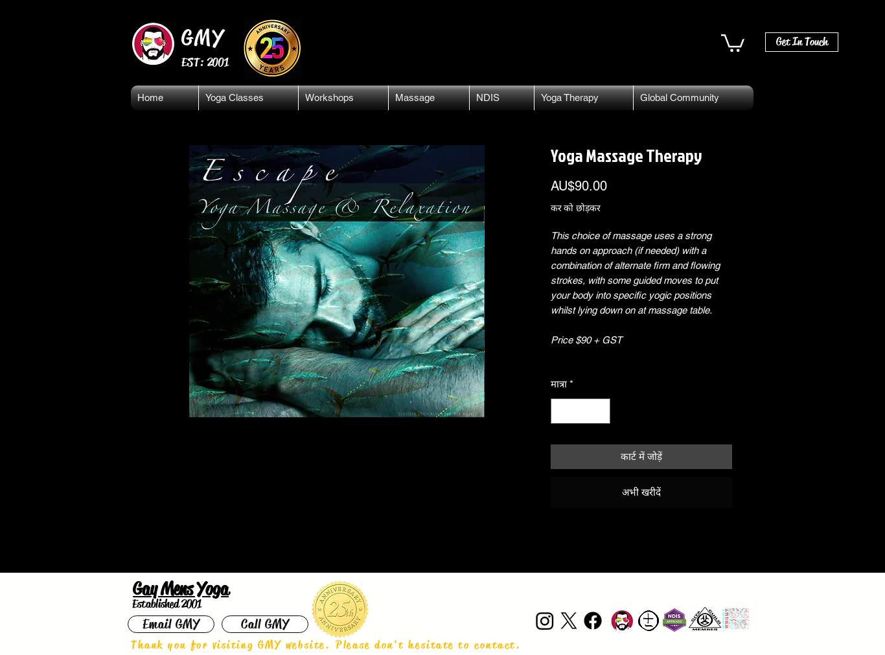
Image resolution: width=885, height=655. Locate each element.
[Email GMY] (171, 624)
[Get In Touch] (801, 42)
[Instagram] (545, 620)
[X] (568, 620)
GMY (203, 37)
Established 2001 (166, 604)
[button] (732, 42)
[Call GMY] (265, 624)
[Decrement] (561, 411)
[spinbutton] (580, 411)
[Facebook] (592, 620)
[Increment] (599, 411)
